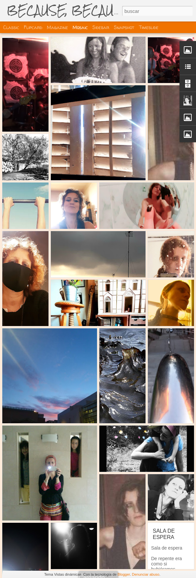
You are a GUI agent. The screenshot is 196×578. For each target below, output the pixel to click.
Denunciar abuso (145, 574)
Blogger (123, 574)
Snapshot (124, 27)
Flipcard (33, 27)
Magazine (57, 27)
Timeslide (148, 27)
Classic (11, 27)
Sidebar (100, 27)
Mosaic (80, 27)
